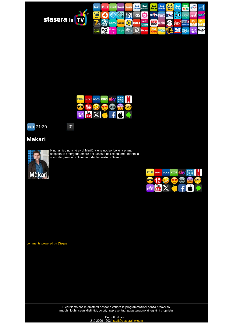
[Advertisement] (116, 64)
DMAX (137, 23)
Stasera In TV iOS (120, 115)
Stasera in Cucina (104, 115)
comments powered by (47, 243)
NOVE (113, 23)
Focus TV (145, 30)
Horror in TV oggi (120, 107)
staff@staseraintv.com (128, 320)
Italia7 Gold (97, 23)
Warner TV (170, 30)
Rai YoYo (185, 7)
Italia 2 (121, 15)
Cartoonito (178, 15)
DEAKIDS (154, 30)
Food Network (178, 23)
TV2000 (201, 7)
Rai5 (129, 7)
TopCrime (154, 15)
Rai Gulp (178, 7)
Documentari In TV (96, 99)
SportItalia (178, 30)
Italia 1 (113, 15)
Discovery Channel (137, 30)
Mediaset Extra (162, 15)
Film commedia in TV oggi (96, 107)
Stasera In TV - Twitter (96, 115)
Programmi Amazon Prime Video (120, 99)
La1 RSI (193, 23)
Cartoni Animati (104, 99)
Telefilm (193, 30)
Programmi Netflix (128, 99)
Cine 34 (129, 15)
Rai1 (97, 7)
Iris (137, 15)
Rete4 (105, 15)
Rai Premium (145, 7)
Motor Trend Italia (154, 23)
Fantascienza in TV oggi (112, 107)
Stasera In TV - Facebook (112, 115)
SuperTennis (97, 30)
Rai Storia (154, 7)
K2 (129, 23)
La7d (193, 15)
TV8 (170, 23)
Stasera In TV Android (128, 115)
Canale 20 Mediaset (105, 30)
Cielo (162, 23)
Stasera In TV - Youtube (88, 115)
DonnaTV (113, 30)
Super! (201, 15)
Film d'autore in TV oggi (128, 107)
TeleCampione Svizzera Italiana (185, 23)
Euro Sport (193, 7)
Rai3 (113, 7)
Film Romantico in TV (104, 107)
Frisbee (162, 30)
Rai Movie (137, 7)
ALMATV (201, 30)
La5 (145, 15)
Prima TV (88, 107)
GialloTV (121, 23)
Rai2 (105, 7)
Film (80, 99)
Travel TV (121, 30)
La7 (185, 15)
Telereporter (185, 30)
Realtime (145, 23)
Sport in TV (88, 99)
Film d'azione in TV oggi (80, 107)
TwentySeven (105, 23)
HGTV (129, 30)
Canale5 (97, 15)
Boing (170, 15)
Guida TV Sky (112, 99)
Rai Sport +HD (170, 7)
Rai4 (121, 7)
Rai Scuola (162, 7)
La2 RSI (201, 23)
